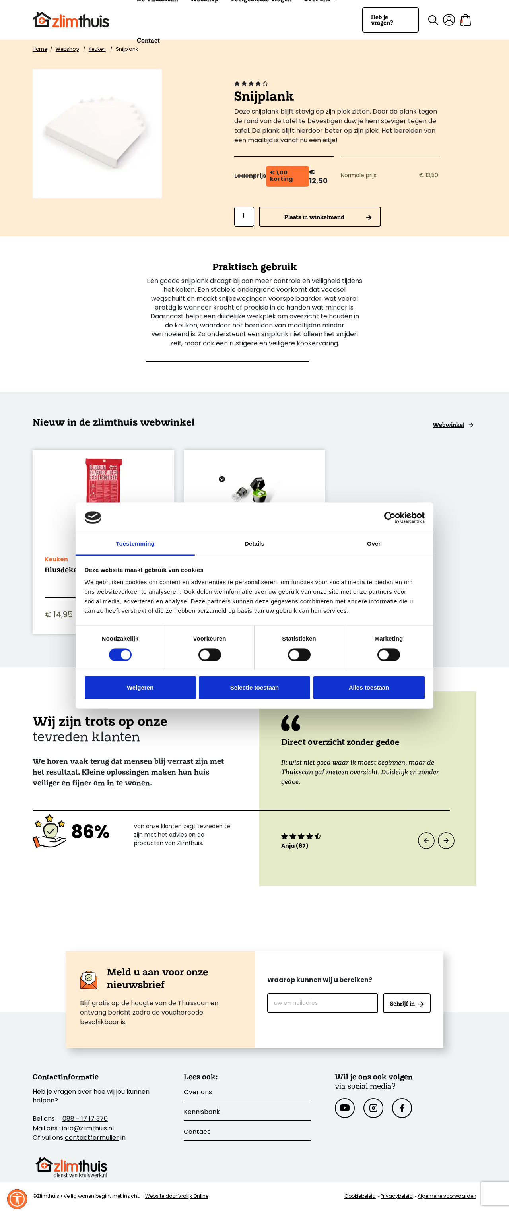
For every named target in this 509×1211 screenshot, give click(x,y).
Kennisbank (202, 1112)
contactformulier (92, 1138)
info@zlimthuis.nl (88, 1129)
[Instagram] (373, 1108)
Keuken (97, 50)
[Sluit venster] (17, 1199)
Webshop (67, 50)
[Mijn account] (449, 20)
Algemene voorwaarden (447, 1197)
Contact (148, 40)
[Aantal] (244, 217)
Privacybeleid (397, 1197)
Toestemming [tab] (135, 544)
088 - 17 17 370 (85, 1119)
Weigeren (140, 687)
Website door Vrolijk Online (176, 1197)
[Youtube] (345, 1108)
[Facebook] (402, 1108)
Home (40, 50)
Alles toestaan (369, 687)
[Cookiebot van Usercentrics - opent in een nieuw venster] (390, 517)
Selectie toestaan (254, 687)
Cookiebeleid (360, 1197)
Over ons (198, 1092)
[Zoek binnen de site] (428, 20)
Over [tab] (374, 544)
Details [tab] (254, 544)
